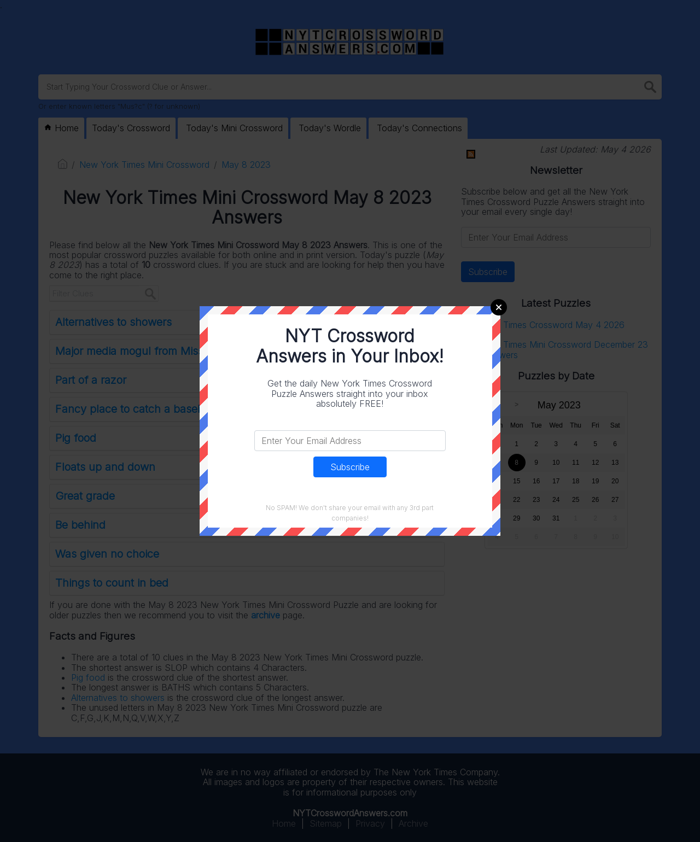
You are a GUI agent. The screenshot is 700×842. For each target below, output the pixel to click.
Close (499, 307)
